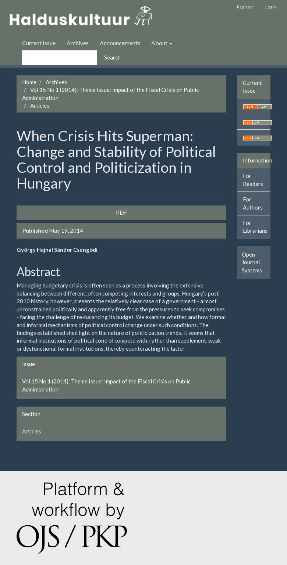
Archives (78, 42)
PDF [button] (121, 212)
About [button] (161, 42)
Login (270, 7)
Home (29, 82)
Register (245, 7)
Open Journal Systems (252, 262)
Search (112, 57)
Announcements (120, 42)
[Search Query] (59, 57)
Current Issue (39, 42)
